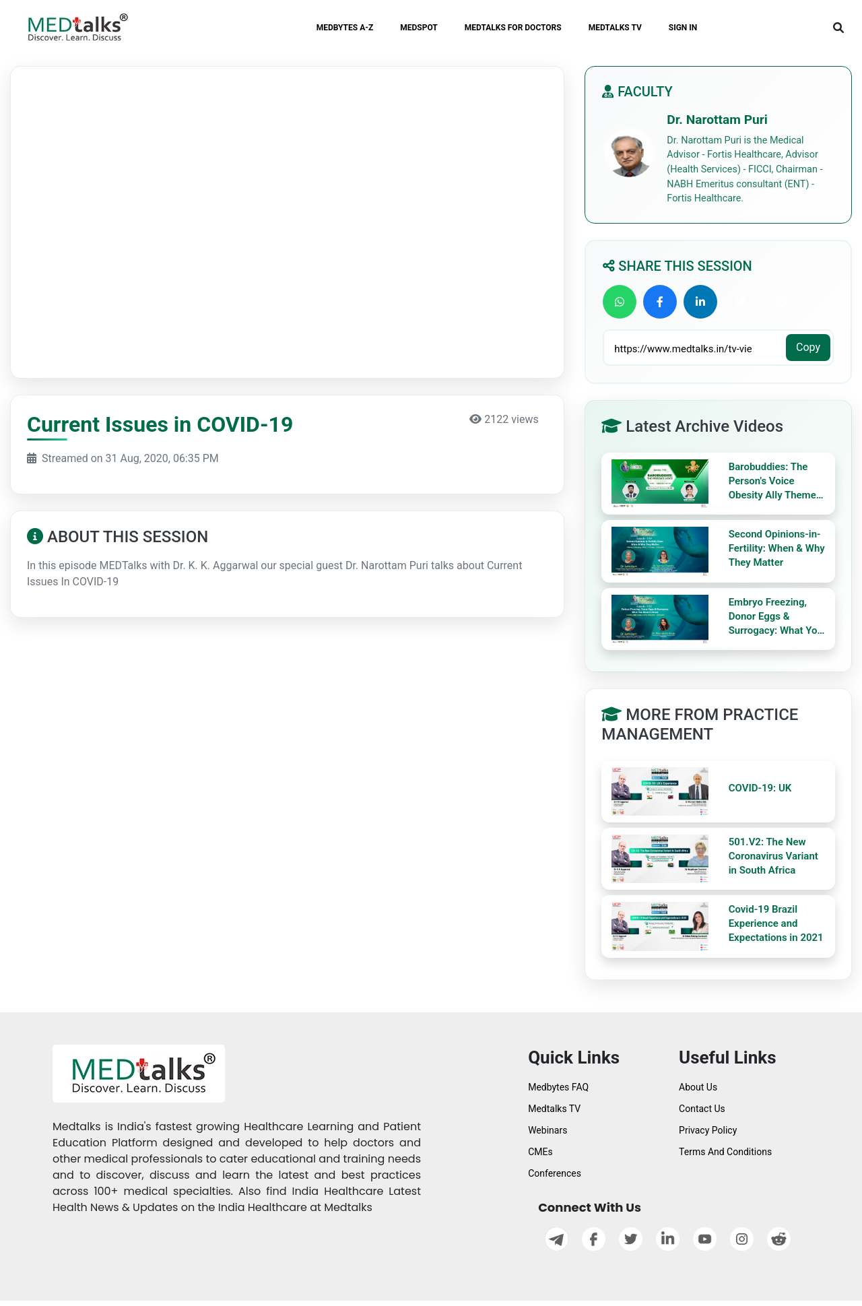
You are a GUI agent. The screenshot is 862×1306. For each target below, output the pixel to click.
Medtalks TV (554, 1108)
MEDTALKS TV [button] (615, 27)
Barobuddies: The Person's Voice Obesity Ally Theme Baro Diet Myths (772, 481)
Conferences (554, 1173)
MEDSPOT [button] (419, 27)
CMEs (540, 1151)
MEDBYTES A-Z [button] (345, 27)
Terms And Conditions (725, 1151)
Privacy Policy (708, 1130)
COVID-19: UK (760, 788)
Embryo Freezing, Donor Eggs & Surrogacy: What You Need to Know (776, 617)
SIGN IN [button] (683, 27)
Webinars (547, 1130)
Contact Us (702, 1108)
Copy (808, 347)
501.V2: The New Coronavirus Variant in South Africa (773, 856)
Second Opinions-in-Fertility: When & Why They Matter (777, 548)
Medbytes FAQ (558, 1087)
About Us (698, 1087)
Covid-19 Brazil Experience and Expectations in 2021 (776, 923)
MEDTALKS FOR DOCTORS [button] (513, 27)
